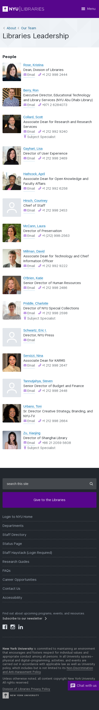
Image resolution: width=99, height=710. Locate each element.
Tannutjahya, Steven (38, 381)
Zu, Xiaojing (31, 433)
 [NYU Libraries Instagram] (12, 627)
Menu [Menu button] (91, 9)
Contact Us (11, 589)
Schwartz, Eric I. (35, 330)
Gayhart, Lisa (33, 148)
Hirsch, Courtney (35, 200)
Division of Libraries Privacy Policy (26, 689)
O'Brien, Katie (33, 278)
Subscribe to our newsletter (22, 618)
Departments (13, 526)
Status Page (12, 544)
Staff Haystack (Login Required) (27, 553)
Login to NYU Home (18, 517)
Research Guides (16, 562)
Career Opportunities (20, 580)
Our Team (28, 28)
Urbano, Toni (32, 406)
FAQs (7, 571)
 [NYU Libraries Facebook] (5, 627)
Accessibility (12, 598)
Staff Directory (14, 535)
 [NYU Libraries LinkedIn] (20, 627)
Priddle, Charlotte (35, 303)
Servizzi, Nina (33, 356)
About (11, 28)
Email (31, 75)
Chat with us (83, 686)
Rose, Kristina (33, 65)
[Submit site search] (91, 483)
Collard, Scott (33, 117)
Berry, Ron (31, 90)
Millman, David (34, 251)
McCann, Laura (34, 226)
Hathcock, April (34, 174)
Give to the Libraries (49, 500)
